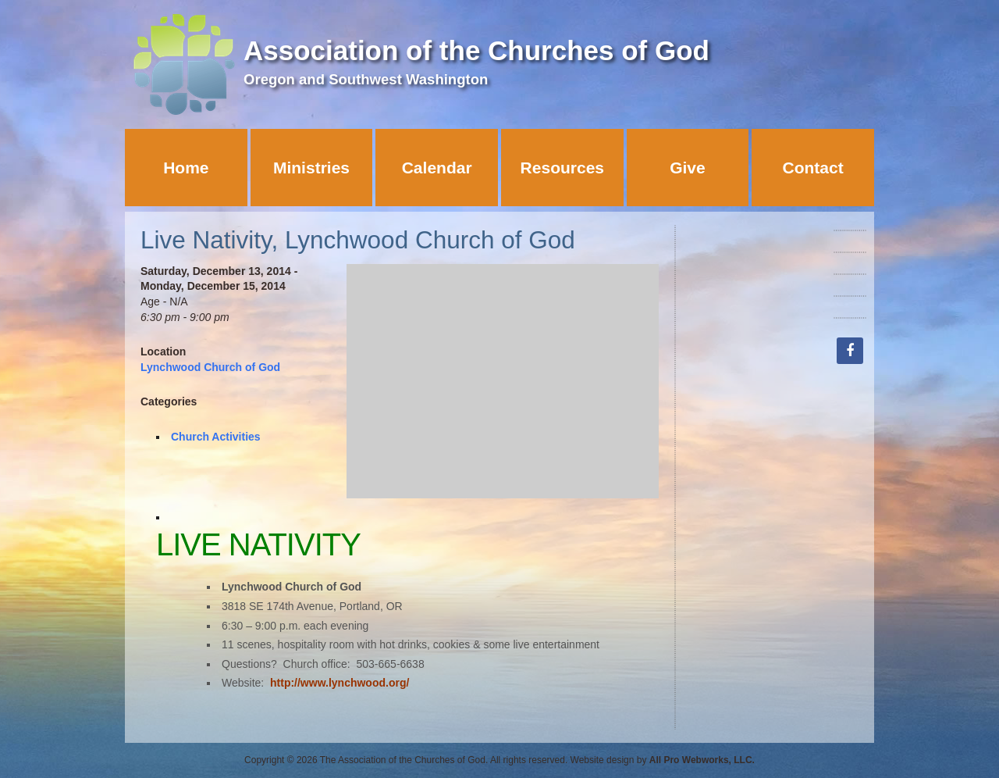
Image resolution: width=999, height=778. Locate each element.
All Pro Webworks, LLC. (702, 760)
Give (688, 168)
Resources (562, 168)
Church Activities (216, 436)
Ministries (311, 168)
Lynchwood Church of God (210, 367)
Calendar (437, 168)
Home (185, 168)
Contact (813, 168)
